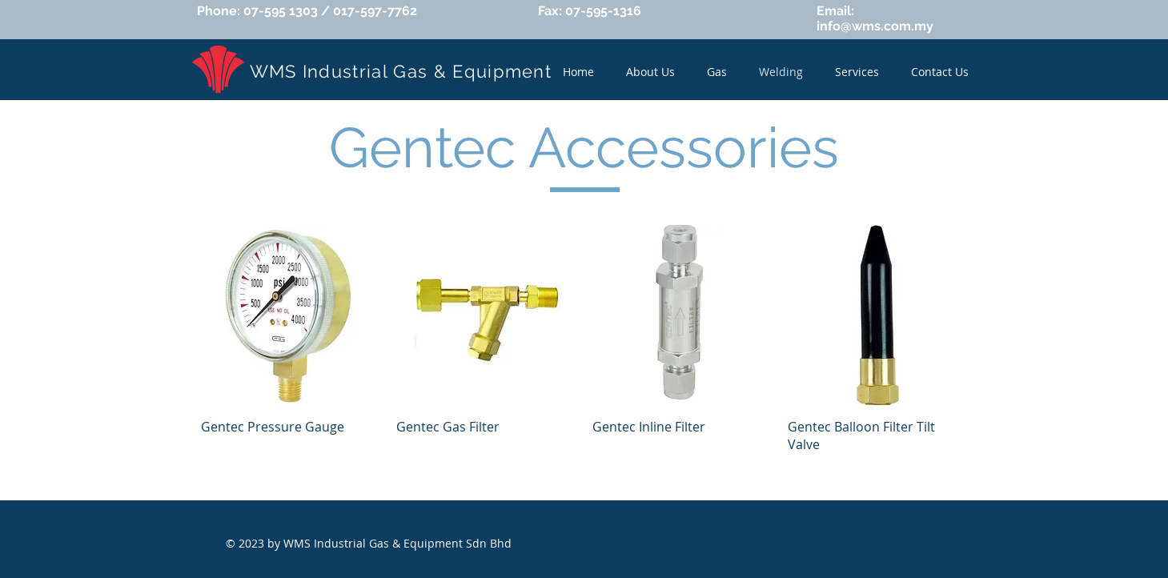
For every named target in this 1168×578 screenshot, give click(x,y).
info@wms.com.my (875, 26)
